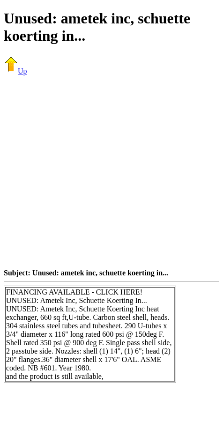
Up (15, 71)
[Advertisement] (110, 171)
